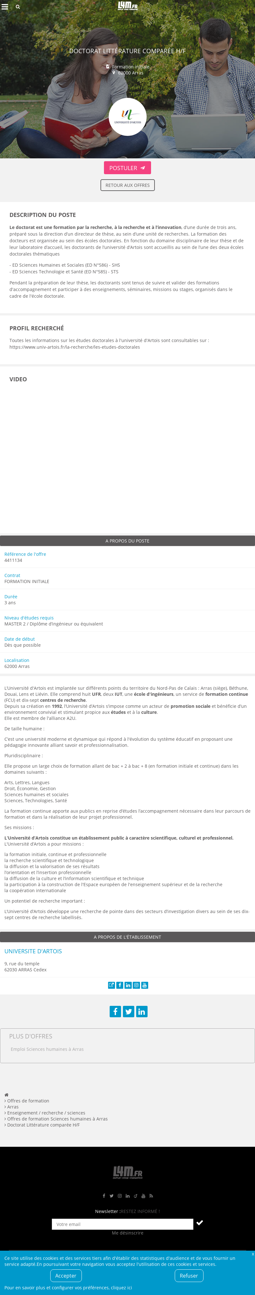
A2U (71, 718)
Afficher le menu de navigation (4, 6)
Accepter (65, 1275)
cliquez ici (121, 1288)
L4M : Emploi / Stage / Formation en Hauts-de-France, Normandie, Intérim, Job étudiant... (127, 6)
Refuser (189, 1275)
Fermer (253, 1254)
